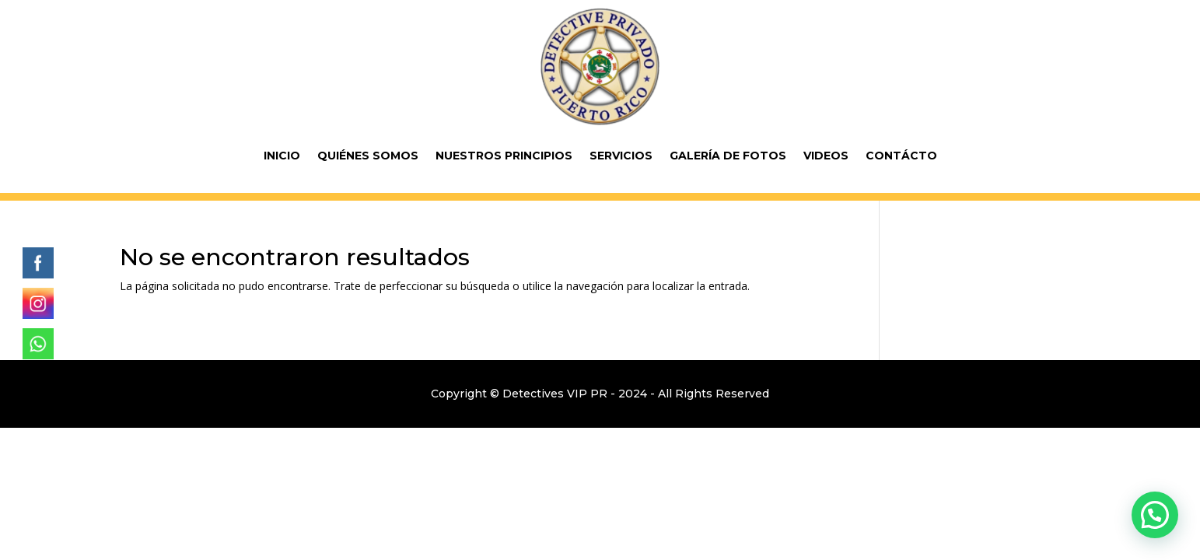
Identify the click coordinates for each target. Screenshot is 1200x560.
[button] (1155, 515)
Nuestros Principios (504, 156)
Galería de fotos (728, 156)
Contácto (901, 156)
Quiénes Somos (367, 156)
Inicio (282, 156)
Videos (825, 156)
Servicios (621, 156)
